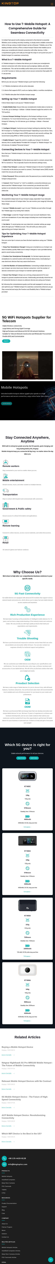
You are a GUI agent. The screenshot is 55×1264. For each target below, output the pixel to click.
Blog (3, 1210)
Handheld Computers (8, 1179)
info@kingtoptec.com (17, 1164)
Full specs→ (27, 827)
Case (3, 1213)
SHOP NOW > (34, 758)
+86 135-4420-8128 (17, 1158)
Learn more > (6, 403)
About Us (5, 1224)
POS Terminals (6, 1186)
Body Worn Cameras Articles (11, 1254)
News (3, 1230)
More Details (8, 1056)
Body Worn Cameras (8, 1183)
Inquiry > (6, 341)
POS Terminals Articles (9, 1257)
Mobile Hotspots (7, 1176)
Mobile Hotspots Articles (9, 1247)
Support (4, 1206)
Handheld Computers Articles (11, 1251)
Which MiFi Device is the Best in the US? (22, 1134)
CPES (3, 1193)
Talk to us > (21, 758)
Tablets (4, 1189)
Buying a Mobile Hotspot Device (17, 1048)
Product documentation (9, 1203)
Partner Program (7, 1227)
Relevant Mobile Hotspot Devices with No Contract (26, 1082)
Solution (4, 1234)
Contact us (5, 1237)
